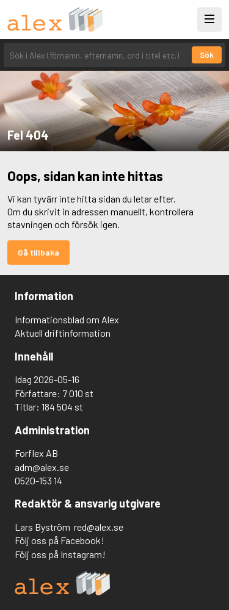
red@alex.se (98, 527)
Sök (207, 55)
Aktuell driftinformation (63, 333)
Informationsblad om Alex (67, 319)
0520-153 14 (38, 480)
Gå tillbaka (38, 252)
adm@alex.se (42, 467)
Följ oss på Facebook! (59, 540)
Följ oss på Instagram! (60, 554)
